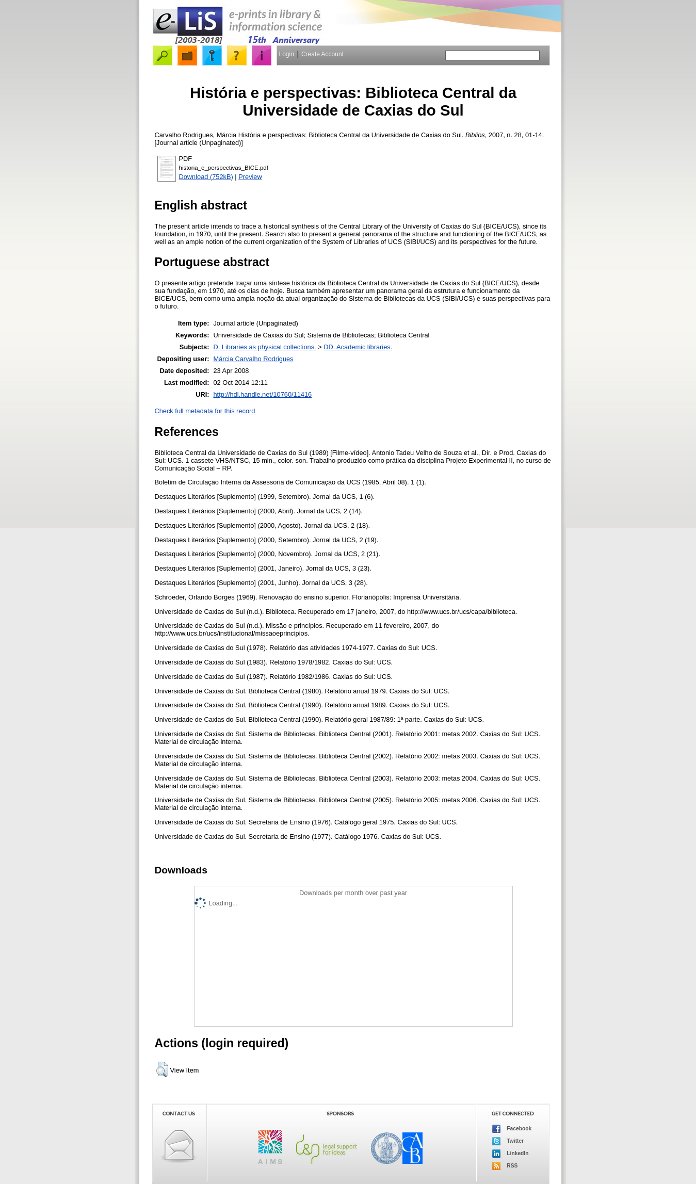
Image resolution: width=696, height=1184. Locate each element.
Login (286, 54)
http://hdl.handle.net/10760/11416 (262, 394)
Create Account (322, 54)
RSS (505, 1166)
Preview (250, 177)
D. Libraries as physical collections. (264, 347)
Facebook (512, 1129)
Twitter (508, 1141)
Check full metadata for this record (205, 411)
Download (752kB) (206, 177)
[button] (162, 1069)
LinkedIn (510, 1153)
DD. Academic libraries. (357, 347)
